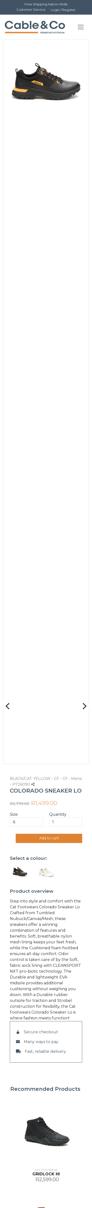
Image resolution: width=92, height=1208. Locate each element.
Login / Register (63, 10)
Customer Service (30, 9)
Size (14, 814)
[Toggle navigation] (80, 27)
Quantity (57, 814)
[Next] (84, 706)
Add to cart (49, 838)
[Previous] (8, 706)
